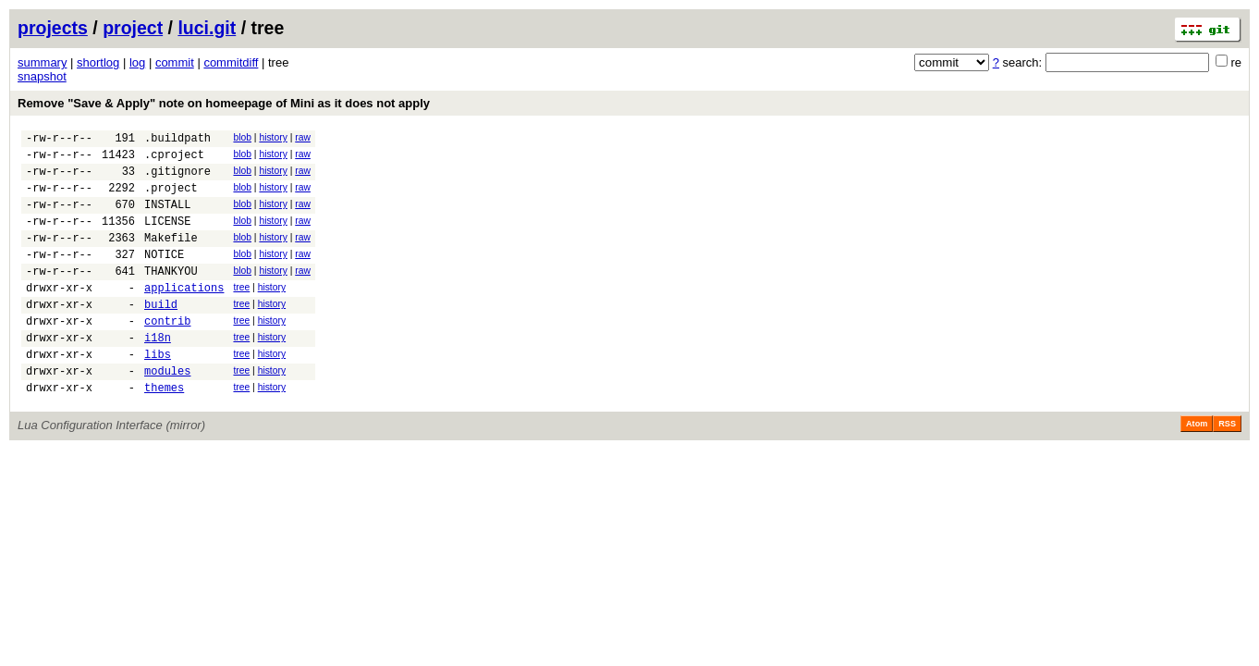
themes (164, 431)
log (137, 62)
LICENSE (167, 237)
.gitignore (177, 179)
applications (184, 315)
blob (242, 137)
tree (241, 312)
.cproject (174, 159)
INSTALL (167, 218)
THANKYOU (171, 295)
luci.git (206, 28)
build (160, 334)
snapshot (42, 76)
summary (42, 62)
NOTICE (164, 276)
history (273, 137)
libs (157, 393)
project (133, 28)
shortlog (98, 62)
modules (167, 412)
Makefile (171, 257)
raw (303, 137)
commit (174, 62)
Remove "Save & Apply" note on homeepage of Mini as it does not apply (224, 103)
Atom (1196, 468)
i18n (157, 373)
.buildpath (177, 140)
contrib (167, 354)
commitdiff (230, 62)
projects (53, 28)
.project (171, 198)
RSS (1227, 468)
